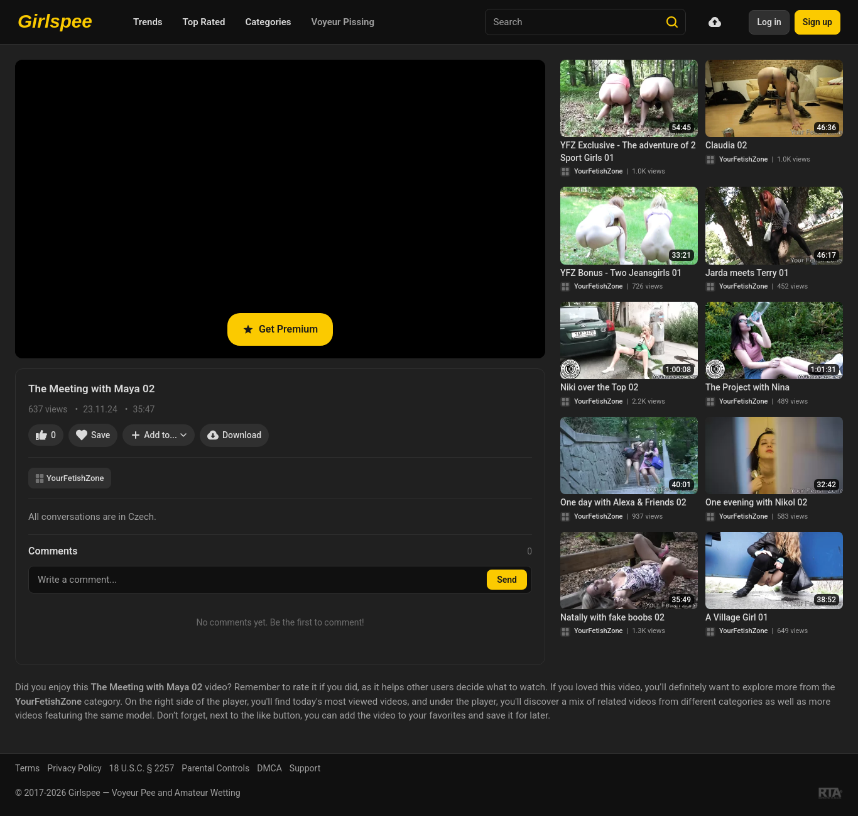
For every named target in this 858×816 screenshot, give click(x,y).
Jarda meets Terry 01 (747, 273)
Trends (148, 22)
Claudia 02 (726, 145)
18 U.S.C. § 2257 (142, 768)
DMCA (269, 768)
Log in (769, 22)
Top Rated (204, 22)
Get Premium (280, 329)
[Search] (672, 22)
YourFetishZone (69, 478)
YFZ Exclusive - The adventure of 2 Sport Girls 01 (628, 151)
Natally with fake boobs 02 (612, 617)
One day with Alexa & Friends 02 (623, 502)
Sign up (817, 22)
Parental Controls (215, 768)
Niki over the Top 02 (599, 387)
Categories (268, 22)
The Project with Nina (747, 387)
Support (305, 768)
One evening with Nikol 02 (756, 502)
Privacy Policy (74, 768)
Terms (27, 768)
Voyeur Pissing (343, 22)
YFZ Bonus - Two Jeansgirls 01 (621, 273)
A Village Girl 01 (736, 617)
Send (507, 580)
